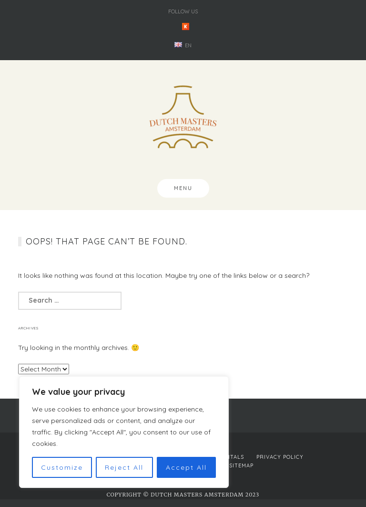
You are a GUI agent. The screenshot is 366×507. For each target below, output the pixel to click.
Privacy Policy (280, 457)
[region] (124, 432)
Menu (183, 188)
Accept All (186, 467)
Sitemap (241, 465)
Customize (62, 467)
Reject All (124, 467)
